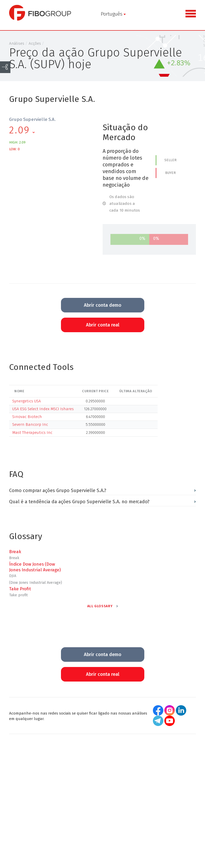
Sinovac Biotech (27, 416)
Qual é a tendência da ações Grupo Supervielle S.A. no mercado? (79, 502)
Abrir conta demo (102, 305)
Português (106, 14)
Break (15, 551)
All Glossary (100, 606)
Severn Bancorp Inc (30, 424)
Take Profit (20, 588)
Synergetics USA (26, 401)
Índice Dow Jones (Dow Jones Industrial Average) (35, 566)
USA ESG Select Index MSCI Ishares (43, 409)
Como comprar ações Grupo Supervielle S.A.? (57, 490)
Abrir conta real (102, 325)
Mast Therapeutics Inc (32, 432)
